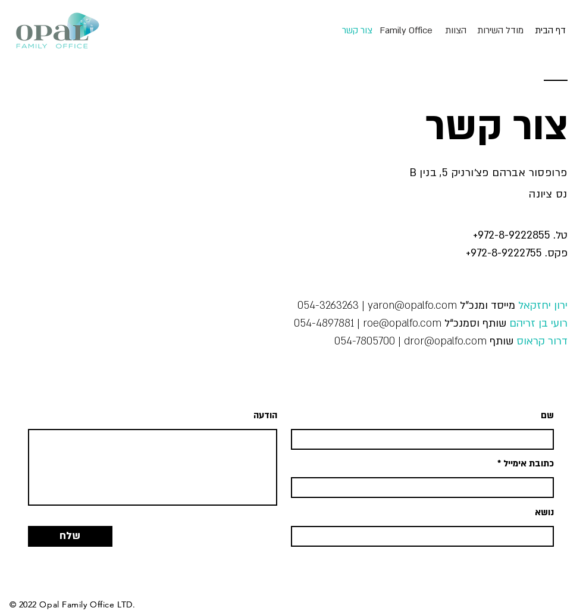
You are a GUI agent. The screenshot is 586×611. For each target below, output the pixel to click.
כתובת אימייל (528, 464)
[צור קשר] (357, 30)
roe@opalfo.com (402, 323)
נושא (544, 512)
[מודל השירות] (500, 30)
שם (547, 416)
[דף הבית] (550, 30)
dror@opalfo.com (445, 341)
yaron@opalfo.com (412, 305)
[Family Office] (406, 30)
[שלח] (70, 536)
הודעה (265, 416)
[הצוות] (455, 30)
